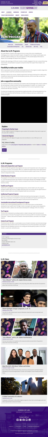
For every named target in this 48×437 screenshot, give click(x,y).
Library (17, 15)
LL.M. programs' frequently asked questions (21, 144)
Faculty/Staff (35, 3)
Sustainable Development (13, 46)
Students (36, 2)
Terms (25, 426)
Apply (4, 150)
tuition (38, 144)
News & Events (24, 15)
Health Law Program (7, 186)
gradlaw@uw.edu (6, 245)
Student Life (24, 12)
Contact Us (11, 426)
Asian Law (10, 44)
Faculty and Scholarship (7, 15)
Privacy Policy (18, 426)
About (3, 12)
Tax (22, 46)
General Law (28, 46)
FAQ (41, 46)
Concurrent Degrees (8, 136)
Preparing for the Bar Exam (10, 129)
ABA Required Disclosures (33, 426)
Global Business (19, 44)
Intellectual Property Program (10, 194)
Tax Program (4, 211)
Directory (36, 1)
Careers (31, 12)
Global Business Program (8, 176)
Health (26, 44)
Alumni (36, 4)
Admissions (16, 12)
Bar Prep (36, 46)
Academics (9, 12)
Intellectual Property (35, 44)
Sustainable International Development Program (15, 202)
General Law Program (7, 221)
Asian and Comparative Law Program (12, 166)
